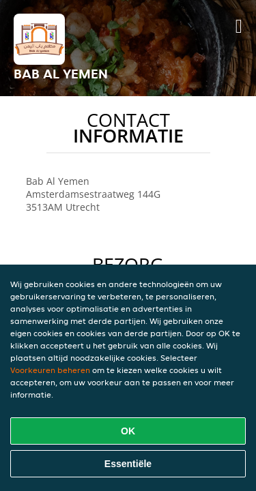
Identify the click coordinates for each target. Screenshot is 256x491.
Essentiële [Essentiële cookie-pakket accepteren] (128, 463)
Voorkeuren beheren (50, 370)
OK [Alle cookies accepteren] (128, 431)
